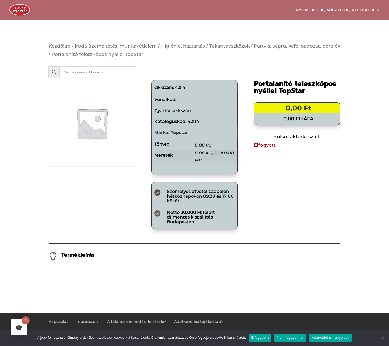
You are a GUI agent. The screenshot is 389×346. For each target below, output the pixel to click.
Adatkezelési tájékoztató (198, 321)
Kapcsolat (58, 321)
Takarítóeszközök (229, 46)
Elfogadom (260, 337)
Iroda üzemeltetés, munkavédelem (116, 46)
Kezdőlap (60, 46)
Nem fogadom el (290, 337)
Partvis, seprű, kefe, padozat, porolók (297, 46)
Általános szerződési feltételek (137, 321)
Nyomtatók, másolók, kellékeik (335, 10)
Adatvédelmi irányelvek (330, 337)
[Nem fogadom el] (382, 337)
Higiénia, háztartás (183, 46)
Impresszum (87, 321)
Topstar (179, 132)
